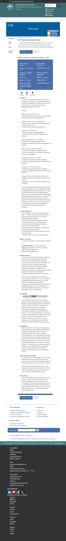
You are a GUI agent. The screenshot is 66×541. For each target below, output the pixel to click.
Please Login (33, 29)
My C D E (10, 42)
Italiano (12, 523)
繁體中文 (12, 499)
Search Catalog (13, 430)
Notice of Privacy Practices (18, 470)
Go (38, 430)
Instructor (40, 412)
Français (12, 517)
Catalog (11, 38)
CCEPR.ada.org (44, 322)
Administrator (42, 416)
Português (13, 521)
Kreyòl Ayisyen (14, 513)
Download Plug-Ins (15, 456)
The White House (15, 478)
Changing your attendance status (20, 416)
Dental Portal (11, 51)
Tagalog (12, 507)
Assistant (26, 37)
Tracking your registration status (20, 412)
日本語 (12, 529)
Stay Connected (12, 488)
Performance (14, 474)
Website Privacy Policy (16, 485)
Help (10, 47)
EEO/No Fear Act (15, 458)
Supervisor (40, 410)
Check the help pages (16, 423)
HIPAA (12, 466)
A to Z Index (50, 9)
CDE (10, 25)
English (12, 533)
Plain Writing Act (15, 476)
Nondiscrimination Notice (17, 468)
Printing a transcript (16, 414)
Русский (12, 509)
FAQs (11, 462)
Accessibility (13, 448)
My (12, 435)
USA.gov (12, 481)
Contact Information (16, 452)
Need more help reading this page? (43, 47)
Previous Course (26, 52)
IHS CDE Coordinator (20, 425)
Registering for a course (17, 410)
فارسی (12, 531)
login (30, 47)
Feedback (50, 15)
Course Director (42, 414)
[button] (58, 5)
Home (19, 37)
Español (12, 497)
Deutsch (12, 527)
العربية (12, 511)
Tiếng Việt (13, 501)
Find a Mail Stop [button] (58, 443)
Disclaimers (29, 435)
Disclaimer (13, 454)
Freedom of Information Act (18, 464)
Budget (12, 450)
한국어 (12, 503)
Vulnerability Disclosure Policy (19, 483)
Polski (11, 519)
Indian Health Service (24, 5)
